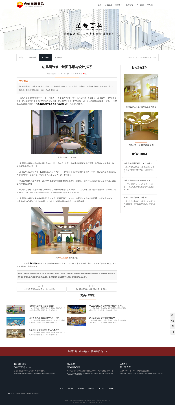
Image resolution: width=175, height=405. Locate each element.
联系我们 (150, 5)
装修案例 (108, 5)
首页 (99, 5)
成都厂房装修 (20, 393)
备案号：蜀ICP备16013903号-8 (84, 403)
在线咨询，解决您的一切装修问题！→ (87, 351)
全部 (21, 58)
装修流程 (129, 5)
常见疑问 (58, 58)
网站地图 (99, 403)
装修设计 (32, 58)
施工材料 (152, 57)
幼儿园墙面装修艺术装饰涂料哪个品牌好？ (91, 289)
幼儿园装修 (64, 258)
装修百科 (118, 5)
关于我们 (140, 5)
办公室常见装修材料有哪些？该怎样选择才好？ (41, 289)
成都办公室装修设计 (32, 393)
